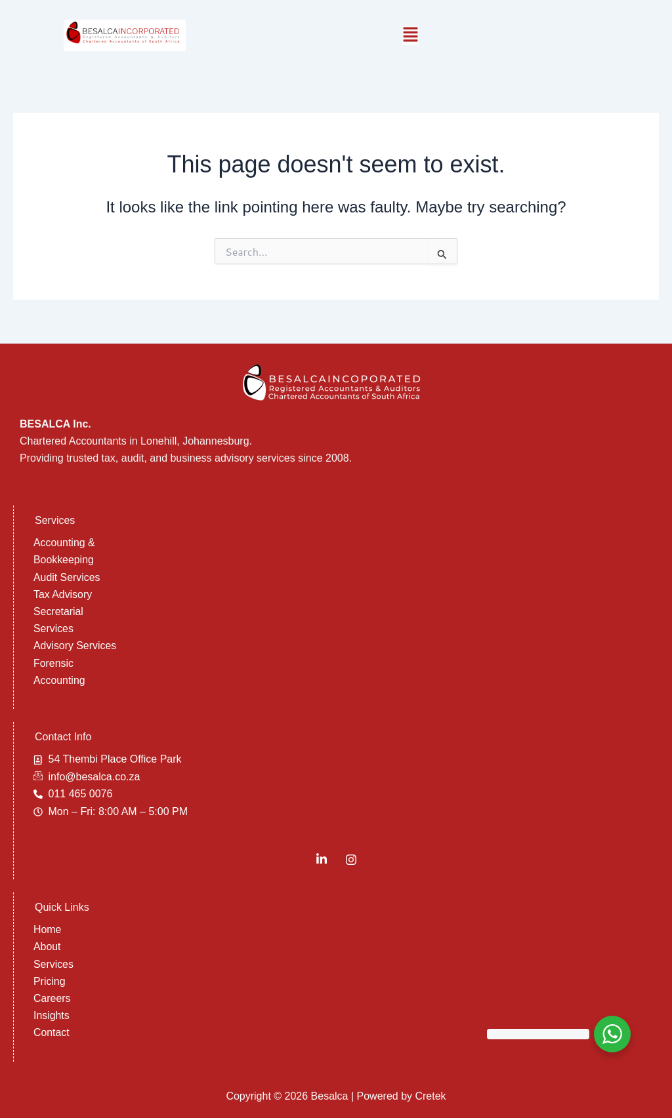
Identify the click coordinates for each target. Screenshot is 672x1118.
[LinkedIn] (321, 859)
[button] (410, 35)
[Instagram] (351, 859)
